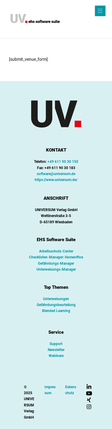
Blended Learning (56, 311)
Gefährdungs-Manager (56, 263)
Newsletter (56, 350)
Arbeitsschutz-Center (56, 251)
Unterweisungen (56, 299)
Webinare (56, 356)
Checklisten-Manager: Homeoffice (56, 257)
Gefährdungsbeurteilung (56, 305)
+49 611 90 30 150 (62, 162)
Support (56, 344)
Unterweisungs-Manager (56, 269)
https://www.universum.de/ (56, 180)
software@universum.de (56, 174)
